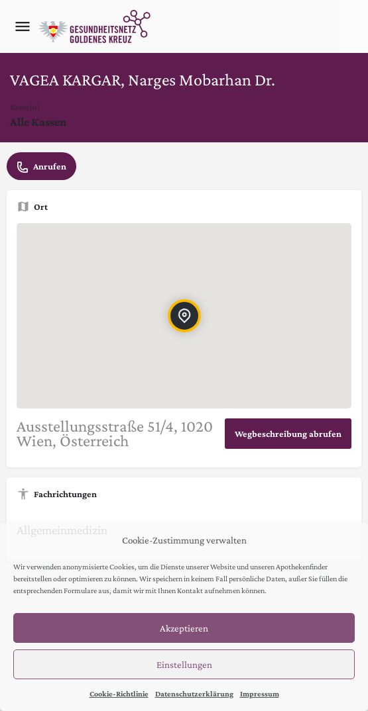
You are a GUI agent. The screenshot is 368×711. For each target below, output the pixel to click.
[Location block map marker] (183, 315)
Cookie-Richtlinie (119, 693)
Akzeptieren (184, 628)
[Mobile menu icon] (22, 26)
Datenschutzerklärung (194, 693)
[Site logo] (96, 26)
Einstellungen (184, 664)
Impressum (259, 693)
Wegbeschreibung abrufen (288, 433)
